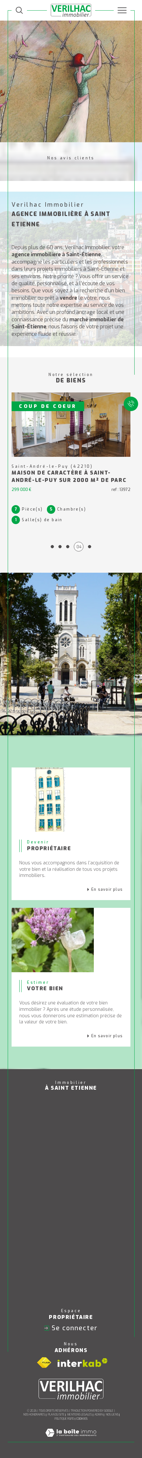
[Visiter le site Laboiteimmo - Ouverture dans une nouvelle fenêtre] (71, 1439)
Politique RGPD (64, 1419)
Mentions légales (79, 1414)
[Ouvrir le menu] (122, 10)
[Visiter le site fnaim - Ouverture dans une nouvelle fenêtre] (44, 1363)
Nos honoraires (34, 1414)
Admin (98, 1414)
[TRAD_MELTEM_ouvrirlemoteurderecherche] (19, 10)
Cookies (81, 1418)
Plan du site (56, 1414)
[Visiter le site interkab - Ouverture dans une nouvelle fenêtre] (83, 1362)
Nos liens (112, 1414)
